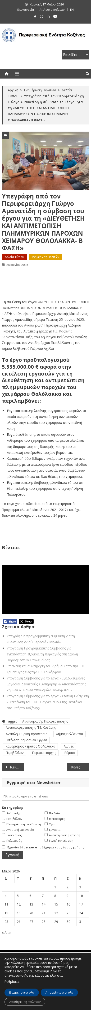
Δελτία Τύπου (14, 257)
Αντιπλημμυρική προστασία (26, 734)
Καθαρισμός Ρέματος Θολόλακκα (30, 746)
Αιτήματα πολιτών (52, 10)
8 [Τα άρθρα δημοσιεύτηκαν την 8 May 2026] (55, 895)
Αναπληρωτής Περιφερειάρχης (45, 721)
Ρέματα (69, 752)
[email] (45, 796)
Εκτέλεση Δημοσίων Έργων (26, 740)
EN (72, 10)
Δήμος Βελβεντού (69, 734)
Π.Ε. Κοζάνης (62, 331)
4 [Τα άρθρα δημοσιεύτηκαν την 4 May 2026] (5, 895)
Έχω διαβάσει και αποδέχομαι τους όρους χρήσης (45, 847)
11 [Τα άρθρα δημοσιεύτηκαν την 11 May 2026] (6, 904)
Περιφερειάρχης (44, 752)
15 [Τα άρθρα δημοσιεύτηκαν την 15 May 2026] (56, 904)
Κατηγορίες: (12, 807)
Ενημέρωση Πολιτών (45, 257)
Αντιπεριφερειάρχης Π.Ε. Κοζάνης (31, 727)
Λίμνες (68, 746)
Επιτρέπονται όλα (21, 992)
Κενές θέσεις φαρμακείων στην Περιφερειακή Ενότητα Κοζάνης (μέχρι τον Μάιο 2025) (80, 767)
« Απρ (6, 932)
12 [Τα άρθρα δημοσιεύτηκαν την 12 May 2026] (19, 904)
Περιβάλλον (15, 752)
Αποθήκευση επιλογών (25, 1002)
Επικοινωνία (25, 10)
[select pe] (75, 54)
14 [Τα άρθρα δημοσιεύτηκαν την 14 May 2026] (44, 904)
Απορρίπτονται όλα (59, 992)
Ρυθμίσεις (12, 981)
